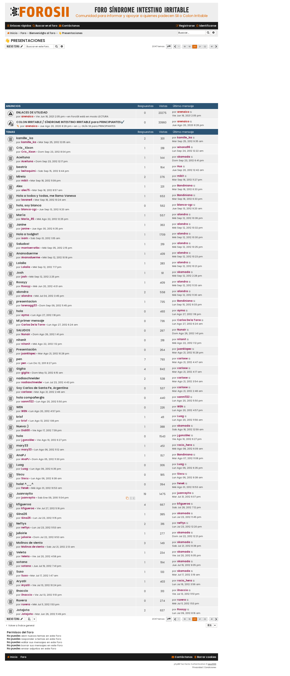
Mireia (21, 176)
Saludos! (22, 244)
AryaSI (21, 581)
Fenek (25, 488)
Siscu (20, 474)
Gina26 (21, 514)
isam (24, 238)
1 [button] (178, 46)
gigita (25, 372)
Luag (180, 416)
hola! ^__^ (24, 484)
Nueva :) (22, 426)
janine (25, 228)
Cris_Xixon (24, 148)
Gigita (21, 369)
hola (19, 311)
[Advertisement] (111, 76)
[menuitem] (44, 25)
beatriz (21, 167)
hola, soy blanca (28, 205)
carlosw (182, 358)
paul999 (212, 664)
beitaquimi (28, 171)
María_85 (27, 219)
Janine (21, 224)
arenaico (27, 116)
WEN (19, 407)
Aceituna (23, 157)
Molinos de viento (29, 543)
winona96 (183, 147)
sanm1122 (27, 401)
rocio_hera (184, 445)
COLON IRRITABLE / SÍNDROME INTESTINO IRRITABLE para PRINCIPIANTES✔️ (70, 122)
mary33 (22, 445)
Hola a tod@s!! (27, 234)
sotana (21, 562)
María (20, 215)
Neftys (21, 523)
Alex (19, 186)
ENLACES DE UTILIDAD (32, 112)
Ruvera (21, 600)
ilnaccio (26, 595)
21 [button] (200, 46)
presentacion (26, 301)
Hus (179, 166)
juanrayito (28, 497)
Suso (20, 571)
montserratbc (30, 248)
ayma (25, 315)
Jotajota (22, 610)
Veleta (21, 552)
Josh (19, 272)
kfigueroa (23, 504)
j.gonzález (27, 440)
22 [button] (205, 46)
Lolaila (21, 263)
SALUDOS (23, 330)
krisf (19, 417)
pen (19, 359)
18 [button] (185, 46)
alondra (182, 214)
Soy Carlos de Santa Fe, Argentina (42, 388)
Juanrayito (24, 493)
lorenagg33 (29, 305)
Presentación (26, 349)
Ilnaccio (22, 591)
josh (24, 276)
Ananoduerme (27, 253)
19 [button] (189, 46)
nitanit (21, 340)
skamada (183, 157)
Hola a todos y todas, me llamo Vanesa (46, 196)
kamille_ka (24, 138)
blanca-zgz (29, 209)
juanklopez (28, 353)
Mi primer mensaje (30, 321)
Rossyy (21, 282)
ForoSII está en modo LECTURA (89, 116)
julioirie (21, 533)
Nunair (25, 334)
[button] (169, 46)
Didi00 (25, 430)
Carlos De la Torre (33, 324)
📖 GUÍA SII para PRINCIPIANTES (96, 126)
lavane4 (26, 200)
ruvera (25, 604)
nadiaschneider (28, 378)
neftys (25, 527)
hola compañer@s (30, 397)
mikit (24, 180)
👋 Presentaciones (25, 40)
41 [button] (212, 46)
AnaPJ (21, 455)
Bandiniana (185, 185)
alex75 (25, 190)
